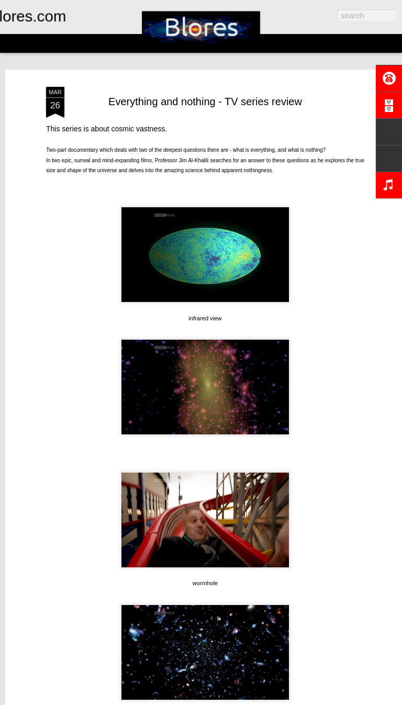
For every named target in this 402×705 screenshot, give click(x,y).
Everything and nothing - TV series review (205, 101)
